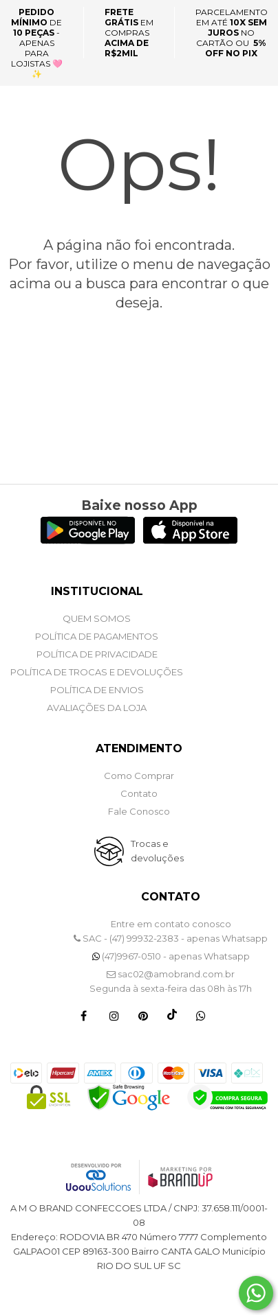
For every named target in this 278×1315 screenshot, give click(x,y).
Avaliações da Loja (97, 707)
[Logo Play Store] (88, 540)
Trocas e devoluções (157, 850)
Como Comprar (139, 775)
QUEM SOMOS (97, 618)
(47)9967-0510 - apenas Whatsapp (171, 956)
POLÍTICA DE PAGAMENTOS (96, 636)
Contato (139, 793)
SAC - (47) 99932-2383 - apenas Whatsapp (171, 938)
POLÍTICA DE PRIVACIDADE (97, 654)
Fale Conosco (139, 811)
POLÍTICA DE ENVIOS (97, 689)
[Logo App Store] (190, 540)
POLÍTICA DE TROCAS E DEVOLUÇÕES (96, 671)
